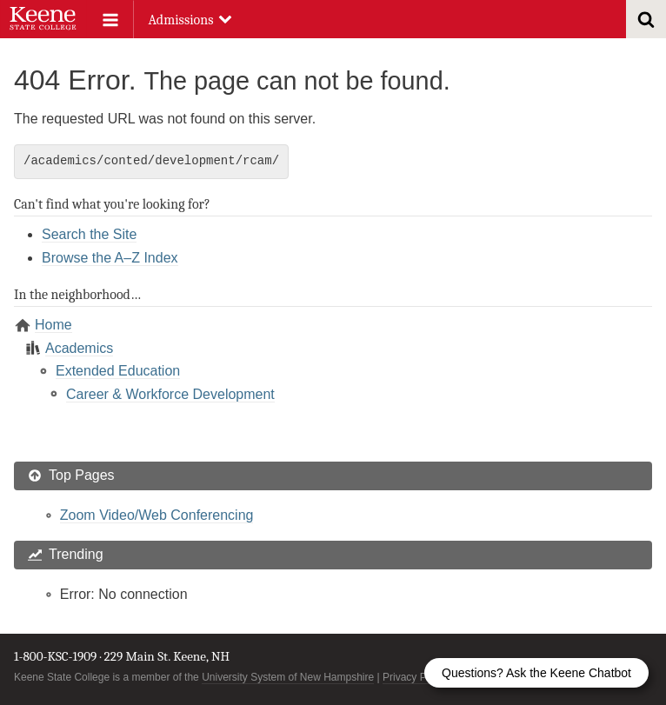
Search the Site (89, 234)
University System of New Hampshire (288, 677)
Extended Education (118, 370)
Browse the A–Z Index (110, 257)
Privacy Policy (415, 677)
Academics (79, 348)
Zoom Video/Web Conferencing (157, 515)
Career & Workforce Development (170, 394)
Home (53, 324)
